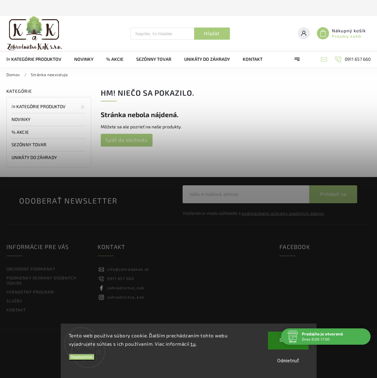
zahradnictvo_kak (126, 287)
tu (193, 344)
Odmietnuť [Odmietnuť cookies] (288, 361)
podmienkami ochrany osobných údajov (283, 213)
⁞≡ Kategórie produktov (49, 107)
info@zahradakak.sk (128, 269)
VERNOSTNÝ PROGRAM (30, 291)
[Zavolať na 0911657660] (352, 59)
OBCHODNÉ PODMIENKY (30, 268)
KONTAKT (16, 309)
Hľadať (212, 33)
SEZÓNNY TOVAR (29, 144)
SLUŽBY (14, 300)
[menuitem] (37, 59)
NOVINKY (21, 119)
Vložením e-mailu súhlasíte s (253, 213)
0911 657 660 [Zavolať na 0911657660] (120, 278)
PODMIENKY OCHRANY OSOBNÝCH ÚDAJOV (41, 280)
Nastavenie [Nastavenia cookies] (82, 357)
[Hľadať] (162, 34)
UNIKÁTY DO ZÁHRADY (35, 157)
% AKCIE (21, 132)
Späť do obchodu (127, 140)
